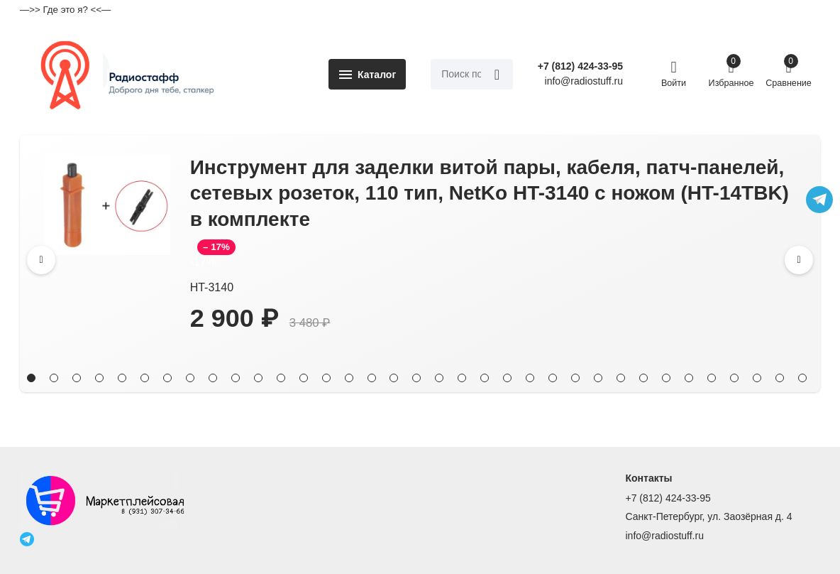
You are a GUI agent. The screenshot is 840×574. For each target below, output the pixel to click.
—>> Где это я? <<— (65, 9)
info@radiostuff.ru (665, 535)
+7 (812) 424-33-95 (580, 66)
